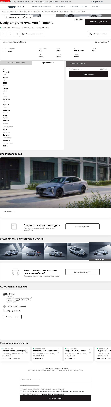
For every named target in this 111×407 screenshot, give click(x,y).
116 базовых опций (102, 42)
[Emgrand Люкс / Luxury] (75, 351)
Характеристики (48, 63)
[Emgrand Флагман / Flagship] (13, 351)
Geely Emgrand (24, 11)
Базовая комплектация (16, 63)
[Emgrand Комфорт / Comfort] (45, 351)
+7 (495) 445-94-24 (97, 2)
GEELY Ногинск (27, 28)
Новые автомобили (9, 11)
